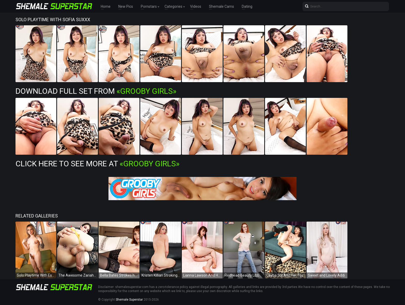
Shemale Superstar (129, 299)
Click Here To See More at (97, 163)
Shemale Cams (221, 6)
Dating (247, 6)
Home (106, 6)
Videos (195, 6)
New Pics (125, 6)
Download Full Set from (95, 91)
